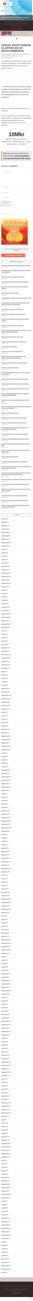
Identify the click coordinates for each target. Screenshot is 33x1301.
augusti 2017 (4, 871)
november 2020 (5, 739)
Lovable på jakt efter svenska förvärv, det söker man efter (14, 379)
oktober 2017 (4, 865)
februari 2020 (4, 770)
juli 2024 (3, 590)
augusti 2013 (4, 1034)
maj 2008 (3, 1248)
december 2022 (5, 654)
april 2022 (3, 681)
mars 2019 (3, 807)
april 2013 (3, 1048)
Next (29, 10)
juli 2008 (3, 1242)
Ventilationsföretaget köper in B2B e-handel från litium (13, 341)
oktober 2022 (4, 661)
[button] (30, 34)
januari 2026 (4, 529)
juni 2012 (3, 1082)
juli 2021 (3, 712)
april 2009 (3, 1211)
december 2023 (5, 613)
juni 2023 (3, 634)
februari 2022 (4, 688)
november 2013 (5, 1024)
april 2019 (3, 804)
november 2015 (5, 943)
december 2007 (5, 1265)
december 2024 (5, 573)
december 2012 (5, 1062)
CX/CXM (22, 1290)
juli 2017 (3, 875)
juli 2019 (3, 793)
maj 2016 (3, 922)
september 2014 (5, 990)
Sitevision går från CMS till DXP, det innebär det (12, 325)
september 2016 (5, 909)
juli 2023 (3, 630)
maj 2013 (3, 1045)
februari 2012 (4, 1096)
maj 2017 (3, 882)
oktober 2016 (4, 905)
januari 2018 (4, 854)
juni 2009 (3, 1204)
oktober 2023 (4, 620)
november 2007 (5, 1269)
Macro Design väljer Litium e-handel (9, 293)
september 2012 (5, 1072)
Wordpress (26, 54)
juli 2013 (3, 1038)
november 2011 (5, 1106)
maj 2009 (3, 1208)
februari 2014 (4, 1014)
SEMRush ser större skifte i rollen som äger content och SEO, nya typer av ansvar (15, 490)
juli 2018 (3, 834)
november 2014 (5, 984)
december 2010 (5, 1143)
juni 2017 (3, 878)
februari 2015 (4, 973)
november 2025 (5, 535)
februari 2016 (4, 933)
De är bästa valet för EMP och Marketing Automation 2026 (15, 281)
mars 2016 (3, 929)
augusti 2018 (4, 831)
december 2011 (5, 1102)
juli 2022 (3, 671)
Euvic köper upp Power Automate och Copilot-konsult (13, 422)
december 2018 (5, 817)
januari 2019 (4, 814)
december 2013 (5, 1021)
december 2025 (5, 532)
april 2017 (3, 885)
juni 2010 (3, 1163)
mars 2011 (3, 1133)
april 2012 (3, 1089)
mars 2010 (3, 1174)
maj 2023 (3, 637)
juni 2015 (3, 960)
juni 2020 (3, 756)
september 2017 (5, 868)
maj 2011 (3, 1126)
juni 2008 (3, 1245)
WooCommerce (20, 54)
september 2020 (5, 746)
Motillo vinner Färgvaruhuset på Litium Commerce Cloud (14, 500)
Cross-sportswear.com (10, 116)
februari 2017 (4, 892)
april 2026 (3, 518)
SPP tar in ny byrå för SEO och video (10, 367)
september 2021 (5, 705)
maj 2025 (3, 556)
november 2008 (5, 1228)
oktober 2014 (4, 987)
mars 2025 (3, 563)
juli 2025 (3, 549)
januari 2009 (4, 1221)
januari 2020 (4, 773)
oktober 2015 (4, 946)
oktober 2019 (4, 783)
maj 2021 (3, 719)
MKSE (29, 1286)
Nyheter (14, 54)
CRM (12, 1289)
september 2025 (5, 542)
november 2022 (5, 658)
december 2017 (5, 858)
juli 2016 (3, 916)
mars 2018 (3, 848)
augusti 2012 (4, 1075)
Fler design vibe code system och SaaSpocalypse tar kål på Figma (15, 400)
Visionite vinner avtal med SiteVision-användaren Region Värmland (14, 287)
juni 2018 (3, 837)
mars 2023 (3, 644)
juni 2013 (3, 1041)
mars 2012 (3, 1092)
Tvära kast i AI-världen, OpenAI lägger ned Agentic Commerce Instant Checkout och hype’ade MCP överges (16, 473)
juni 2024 (3, 593)
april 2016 (3, 926)
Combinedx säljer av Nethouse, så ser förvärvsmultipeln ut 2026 (16, 298)
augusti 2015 (4, 953)
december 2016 (5, 899)
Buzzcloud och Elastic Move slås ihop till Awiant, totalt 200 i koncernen (15, 319)
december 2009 (5, 1184)
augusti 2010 (4, 1157)
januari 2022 (4, 692)
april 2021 (3, 722)
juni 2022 (3, 675)
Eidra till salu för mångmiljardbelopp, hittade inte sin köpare (15, 439)
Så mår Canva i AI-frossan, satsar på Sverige (11, 351)
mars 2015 (3, 970)
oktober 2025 (4, 539)
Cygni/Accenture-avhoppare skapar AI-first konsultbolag (14, 461)
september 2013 (5, 1031)
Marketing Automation (21, 1289)
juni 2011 (3, 1123)
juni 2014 (3, 1000)
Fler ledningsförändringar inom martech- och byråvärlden (14, 434)
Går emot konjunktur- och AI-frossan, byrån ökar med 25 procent (16, 479)
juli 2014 (3, 997)
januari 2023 (4, 651)
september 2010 (5, 1153)
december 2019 (5, 776)
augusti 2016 (4, 912)
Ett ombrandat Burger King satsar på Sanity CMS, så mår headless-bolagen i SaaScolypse (14, 428)
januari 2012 (4, 1099)
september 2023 (5, 624)
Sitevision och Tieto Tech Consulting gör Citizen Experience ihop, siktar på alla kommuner (15, 506)
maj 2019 (3, 800)
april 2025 (3, 559)
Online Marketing (13, 1290)
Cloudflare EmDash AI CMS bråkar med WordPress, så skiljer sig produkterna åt (15, 271)
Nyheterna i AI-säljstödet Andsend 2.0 (10, 413)
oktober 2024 (4, 579)
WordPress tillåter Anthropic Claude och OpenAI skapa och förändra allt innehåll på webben (15, 394)
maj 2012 (3, 1085)
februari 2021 (4, 729)
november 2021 (5, 698)
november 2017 (5, 861)
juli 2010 (3, 1160)
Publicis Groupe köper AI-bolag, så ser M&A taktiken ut (14, 362)
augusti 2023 (4, 627)
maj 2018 (3, 841)
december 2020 (5, 736)
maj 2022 (3, 678)
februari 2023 (4, 647)
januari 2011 (4, 1140)
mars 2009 (3, 1214)
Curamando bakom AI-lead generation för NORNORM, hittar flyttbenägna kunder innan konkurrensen (15, 303)
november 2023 (5, 617)
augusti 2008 (4, 1238)
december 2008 (5, 1225)
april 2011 (3, 1129)
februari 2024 (4, 607)
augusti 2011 (4, 1116)
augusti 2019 (4, 790)
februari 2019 (4, 810)
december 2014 (5, 980)
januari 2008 (4, 1262)
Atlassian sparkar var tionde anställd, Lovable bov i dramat (15, 484)
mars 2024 (3, 603)
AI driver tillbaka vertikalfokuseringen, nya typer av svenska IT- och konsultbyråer (16, 373)
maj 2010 (3, 1167)
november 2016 (5, 902)
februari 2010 (4, 1177)
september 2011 (5, 1112)
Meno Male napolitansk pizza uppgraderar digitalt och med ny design (15, 444)
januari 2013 (4, 1058)
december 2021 (5, 695)
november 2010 (5, 1146)
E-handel (6, 1289)
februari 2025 (4, 566)
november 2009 (5, 1187)
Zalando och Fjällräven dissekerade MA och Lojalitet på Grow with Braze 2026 (15, 451)
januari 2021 (4, 732)
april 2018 (3, 844)
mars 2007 (3, 1272)
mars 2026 (3, 522)
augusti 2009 (4, 1197)
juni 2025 (3, 552)
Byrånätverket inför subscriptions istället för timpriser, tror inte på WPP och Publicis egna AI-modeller (16, 331)
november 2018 (5, 821)
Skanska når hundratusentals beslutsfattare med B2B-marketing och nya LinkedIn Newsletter (16, 407)
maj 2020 (3, 759)
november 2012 (5, 1065)
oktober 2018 (4, 824)
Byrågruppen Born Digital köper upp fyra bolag (12, 337)
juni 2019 (3, 797)
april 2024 (3, 600)
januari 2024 (4, 610)
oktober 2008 (4, 1231)
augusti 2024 (4, 586)
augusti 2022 (4, 668)
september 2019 (5, 787)
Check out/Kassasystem (7, 54)
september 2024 (5, 583)
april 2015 (3, 967)
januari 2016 (4, 936)
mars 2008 (3, 1255)
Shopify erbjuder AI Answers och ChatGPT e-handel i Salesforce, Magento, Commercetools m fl (13, 357)
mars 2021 (3, 726)
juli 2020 (3, 753)
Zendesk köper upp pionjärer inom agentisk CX (12, 309)
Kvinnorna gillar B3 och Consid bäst (9, 456)
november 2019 (5, 780)
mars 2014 (3, 1011)
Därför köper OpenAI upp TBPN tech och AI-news (13, 277)
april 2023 (3, 641)
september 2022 (5, 664)
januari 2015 (4, 977)
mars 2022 (3, 685)
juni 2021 (3, 715)
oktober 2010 (4, 1150)
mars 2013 (3, 1051)
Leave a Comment (8, 57)
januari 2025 (4, 569)
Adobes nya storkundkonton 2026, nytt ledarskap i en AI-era (15, 388)
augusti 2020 (4, 749)
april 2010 (3, 1170)
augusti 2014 (4, 994)
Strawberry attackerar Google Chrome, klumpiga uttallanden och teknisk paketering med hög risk (16, 467)
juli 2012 (3, 1079)
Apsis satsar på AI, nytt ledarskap (9, 346)
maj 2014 (3, 1004)
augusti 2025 (4, 546)
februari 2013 (4, 1055)
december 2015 (5, 939)
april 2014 (3, 1007)
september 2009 (5, 1194)
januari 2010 (4, 1180)
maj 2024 (3, 596)
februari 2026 (4, 525)
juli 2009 (3, 1201)
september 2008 (5, 1235)
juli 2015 (3, 956)
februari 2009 (4, 1218)
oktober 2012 (4, 1068)
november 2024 (5, 576)
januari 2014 (4, 1017)
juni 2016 (3, 919)
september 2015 (5, 950)
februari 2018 (4, 851)
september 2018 (5, 827)
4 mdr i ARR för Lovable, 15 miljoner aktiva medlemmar (14, 495)
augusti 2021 (4, 709)
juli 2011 (3, 1119)
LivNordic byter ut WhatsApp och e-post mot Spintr (13, 314)
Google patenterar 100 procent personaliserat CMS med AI (15, 383)
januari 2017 (4, 895)
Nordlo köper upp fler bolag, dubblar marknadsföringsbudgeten (16, 265)
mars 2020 (3, 766)
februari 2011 (4, 1136)
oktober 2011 (4, 1109)
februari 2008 (4, 1258)
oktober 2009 (4, 1191)
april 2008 (3, 1252)
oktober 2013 (4, 1028)
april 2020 (3, 763)
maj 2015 (3, 963)
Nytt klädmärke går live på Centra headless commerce (14, 417)
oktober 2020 (4, 742)
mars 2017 (3, 888)
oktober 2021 (4, 702)
